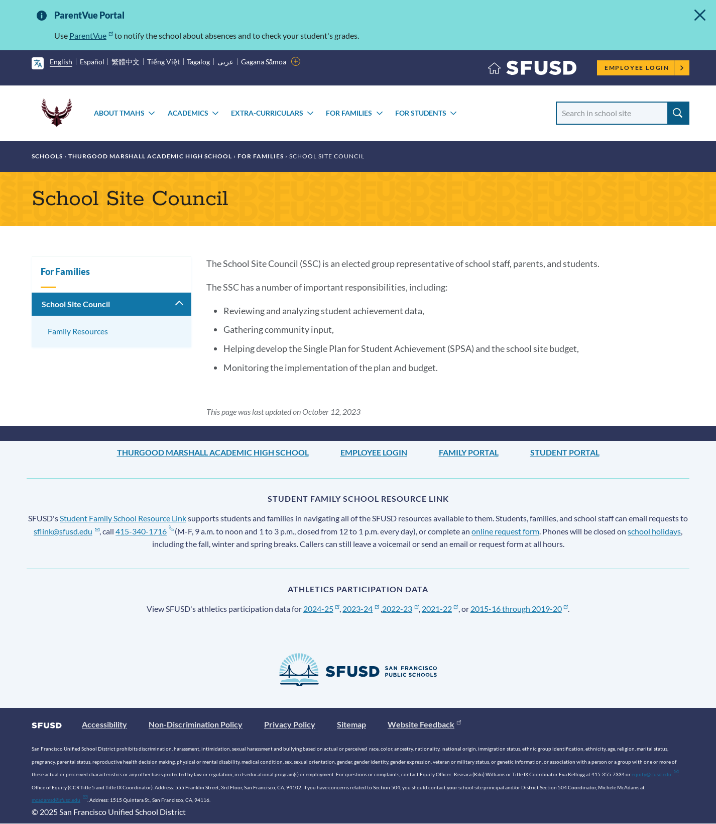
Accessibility (104, 724)
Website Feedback (424, 724)
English (61, 61)
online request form (505, 531)
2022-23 (400, 608)
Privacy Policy (289, 724)
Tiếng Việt (163, 61)
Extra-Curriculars (267, 113)
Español (92, 61)
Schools (47, 156)
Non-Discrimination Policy (196, 724)
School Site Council (76, 304)
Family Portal (469, 452)
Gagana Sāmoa (264, 61)
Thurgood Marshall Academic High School (150, 156)
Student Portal (565, 452)
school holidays (654, 531)
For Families (349, 113)
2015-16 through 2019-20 (519, 608)
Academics (188, 113)
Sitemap (351, 724)
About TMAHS (119, 113)
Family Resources (78, 331)
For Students (420, 113)
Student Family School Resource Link (123, 518)
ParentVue (91, 35)
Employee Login (644, 67)
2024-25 (321, 608)
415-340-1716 (144, 531)
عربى (225, 61)
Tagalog (198, 61)
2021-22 (440, 608)
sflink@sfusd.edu (66, 531)
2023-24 (360, 608)
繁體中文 (125, 61)
